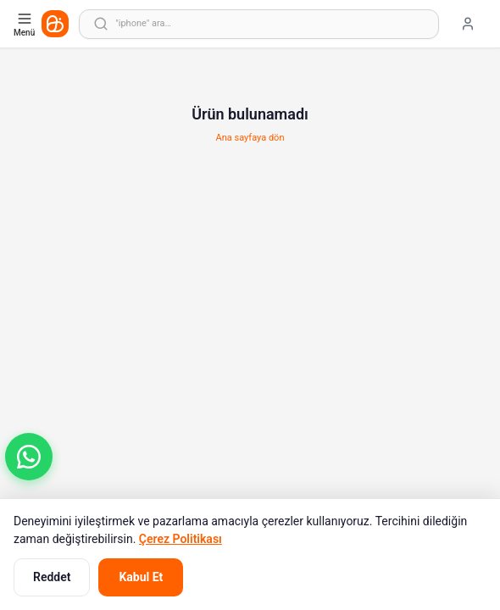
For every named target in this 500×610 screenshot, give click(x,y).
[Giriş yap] (467, 23)
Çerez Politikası (180, 539)
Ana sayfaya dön (250, 137)
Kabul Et (141, 577)
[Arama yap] (259, 24)
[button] (29, 456)
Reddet (51, 577)
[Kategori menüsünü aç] (26, 24)
